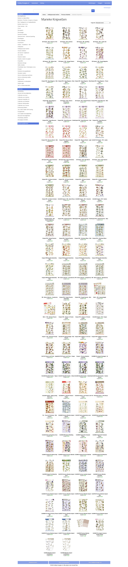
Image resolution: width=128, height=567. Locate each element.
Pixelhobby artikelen (23, 117)
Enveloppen (21, 38)
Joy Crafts (20, 54)
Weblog (42, 3)
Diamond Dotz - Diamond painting (26, 36)
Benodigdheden (22, 16)
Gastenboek (35, 3)
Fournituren (21, 42)
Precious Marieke (65, 14)
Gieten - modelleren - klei (24, 44)
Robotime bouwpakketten (24, 71)
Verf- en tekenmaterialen (24, 85)
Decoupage (21, 32)
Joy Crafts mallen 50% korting (25, 109)
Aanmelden (107, 3)
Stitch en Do (21, 79)
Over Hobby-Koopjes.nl (95, 562)
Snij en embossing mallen (24, 77)
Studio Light (21, 83)
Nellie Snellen (21, 65)
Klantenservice (33, 562)
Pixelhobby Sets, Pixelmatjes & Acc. (27, 67)
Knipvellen (20, 61)
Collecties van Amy (22, 95)
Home (44, 14)
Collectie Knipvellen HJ (23, 99)
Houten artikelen (22, 50)
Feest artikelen (21, 40)
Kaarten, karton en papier (24, 59)
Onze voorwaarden (64, 562)
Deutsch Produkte (22, 34)
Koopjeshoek (21, 111)
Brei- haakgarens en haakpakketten (27, 22)
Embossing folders (22, 107)
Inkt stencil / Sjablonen (23, 52)
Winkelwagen (92, 3)
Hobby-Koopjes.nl (23, 3)
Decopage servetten (23, 119)
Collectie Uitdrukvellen (23, 103)
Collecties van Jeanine (23, 97)
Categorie (20, 14)
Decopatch (20, 30)
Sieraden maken (22, 73)
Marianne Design (22, 63)
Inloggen (100, 3)
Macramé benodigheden (24, 115)
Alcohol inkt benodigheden (24, 93)
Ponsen (20, 69)
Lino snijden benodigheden (24, 113)
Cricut (19, 28)
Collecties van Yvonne (23, 105)
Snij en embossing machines (25, 75)
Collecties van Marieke (23, 101)
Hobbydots (20, 46)
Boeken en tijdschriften (23, 18)
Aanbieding (20, 91)
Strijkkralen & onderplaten (24, 81)
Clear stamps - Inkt (22, 26)
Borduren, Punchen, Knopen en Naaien (28, 20)
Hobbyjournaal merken (23, 48)
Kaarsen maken (22, 57)
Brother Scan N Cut (23, 24)
